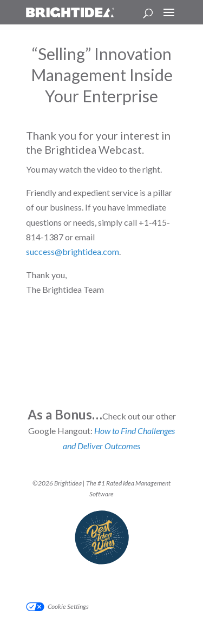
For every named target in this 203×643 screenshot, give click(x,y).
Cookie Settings (68, 606)
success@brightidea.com (72, 251)
